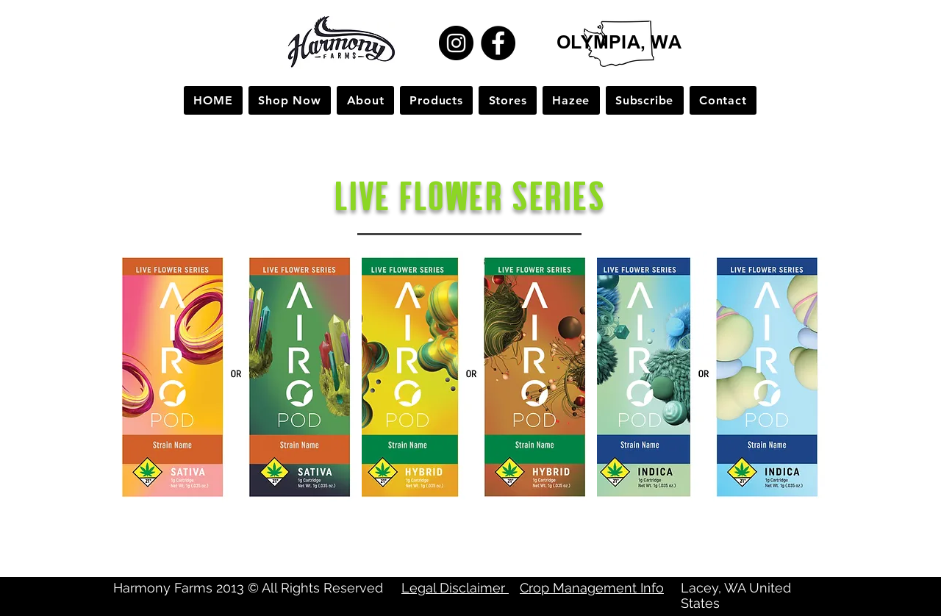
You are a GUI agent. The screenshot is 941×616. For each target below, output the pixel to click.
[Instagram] (456, 43)
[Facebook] (498, 43)
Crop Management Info (592, 587)
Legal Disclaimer (455, 587)
